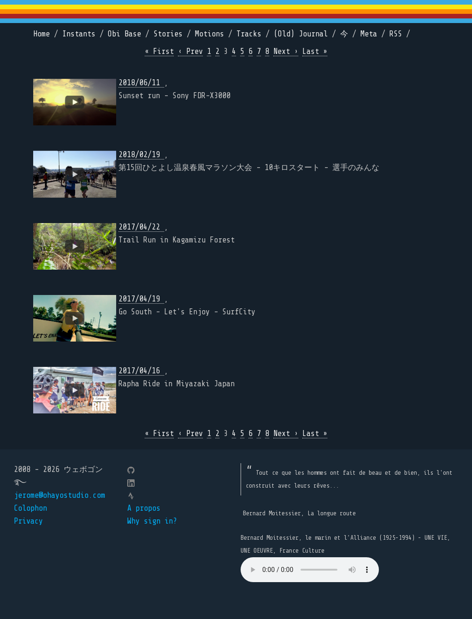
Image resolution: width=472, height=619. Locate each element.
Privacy (28, 521)
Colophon (30, 508)
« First (159, 51)
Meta (368, 33)
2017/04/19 (141, 299)
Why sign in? (152, 521)
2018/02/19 (141, 154)
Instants (78, 33)
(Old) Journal (301, 33)
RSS (395, 33)
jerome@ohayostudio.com (59, 495)
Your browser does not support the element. (310, 569)
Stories (168, 33)
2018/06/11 (141, 82)
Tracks (248, 33)
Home (41, 33)
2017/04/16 (141, 370)
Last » (314, 51)
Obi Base (124, 33)
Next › (285, 51)
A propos (143, 508)
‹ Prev (190, 51)
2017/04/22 (141, 227)
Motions (209, 33)
